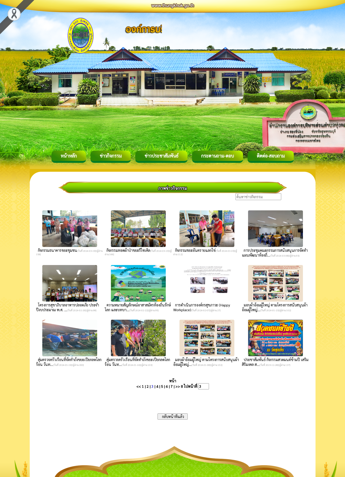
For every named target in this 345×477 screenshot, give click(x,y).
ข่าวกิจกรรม (111, 156)
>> (177, 386)
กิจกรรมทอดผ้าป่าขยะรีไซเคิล (127, 250)
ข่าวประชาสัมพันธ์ (161, 156)
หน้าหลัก (69, 156)
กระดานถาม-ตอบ (217, 156)
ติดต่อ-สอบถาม (271, 156)
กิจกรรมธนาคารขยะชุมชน (56, 250)
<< (138, 386)
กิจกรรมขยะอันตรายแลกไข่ (194, 250)
